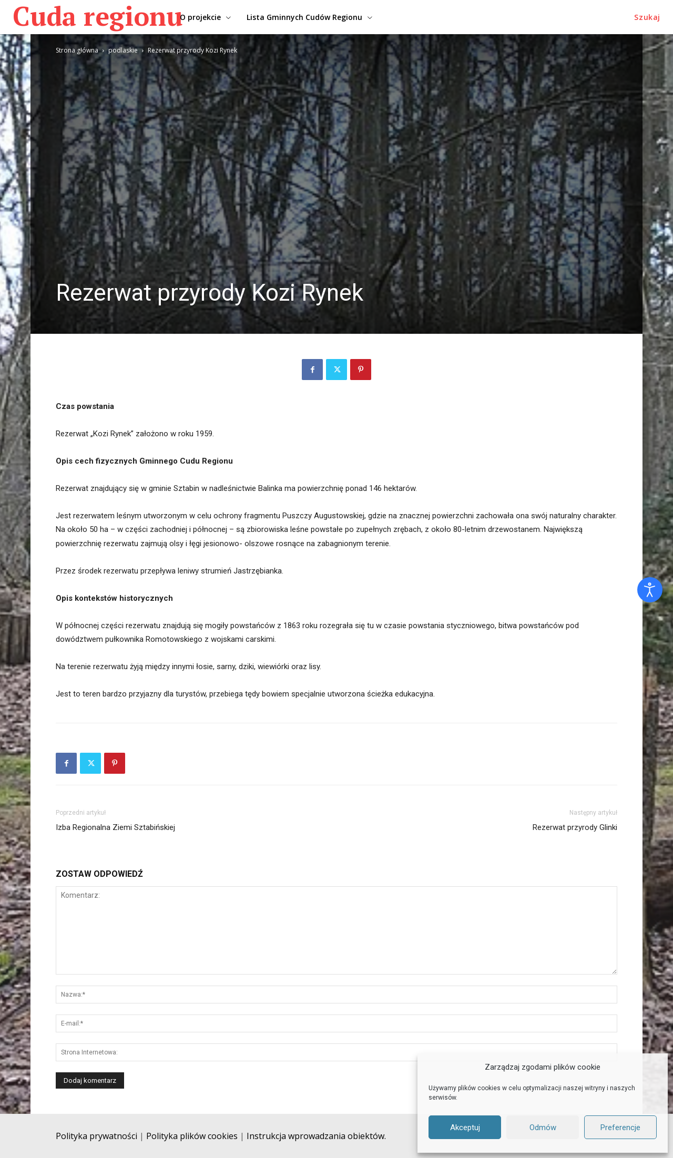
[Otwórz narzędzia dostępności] (649, 589)
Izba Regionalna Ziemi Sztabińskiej (115, 827)
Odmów (542, 1127)
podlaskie (123, 50)
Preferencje (620, 1127)
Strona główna (77, 50)
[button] (647, 17)
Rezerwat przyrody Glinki (575, 827)
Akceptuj (465, 1127)
